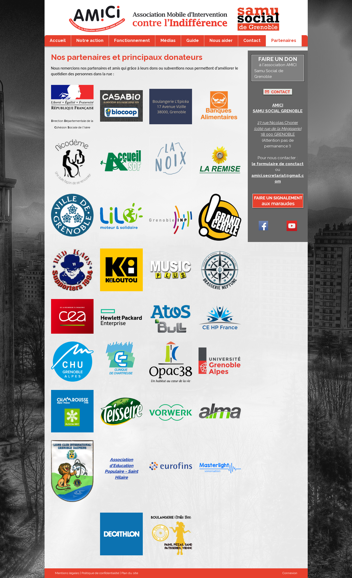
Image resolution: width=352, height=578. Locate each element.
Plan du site (129, 573)
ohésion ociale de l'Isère (72, 127)
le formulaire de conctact (278, 163)
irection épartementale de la (72, 121)
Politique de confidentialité (100, 573)
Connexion (289, 573)
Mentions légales (67, 573)
